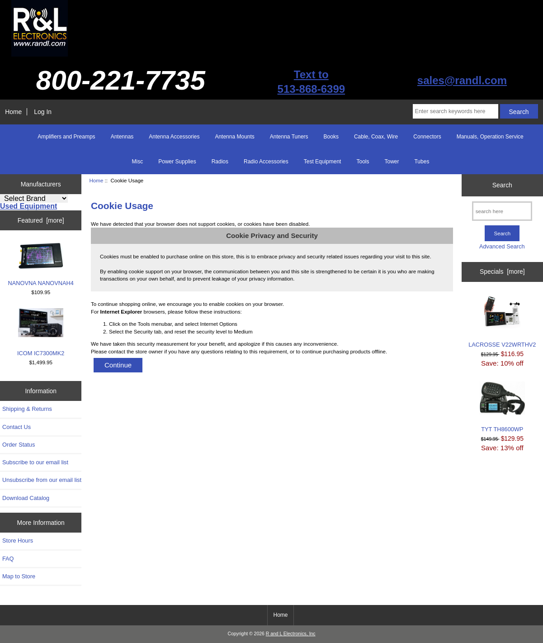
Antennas (122, 136)
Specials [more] (502, 271)
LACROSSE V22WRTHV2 (502, 321)
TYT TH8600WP (502, 406)
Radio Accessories (266, 161)
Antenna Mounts (234, 136)
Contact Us (16, 427)
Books (331, 136)
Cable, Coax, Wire (376, 136)
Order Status (18, 444)
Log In (43, 111)
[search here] (502, 211)
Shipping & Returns (27, 408)
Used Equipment (28, 206)
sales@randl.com (462, 80)
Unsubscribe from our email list (41, 479)
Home (13, 111)
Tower (391, 161)
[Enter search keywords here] (455, 111)
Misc (137, 161)
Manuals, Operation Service (490, 136)
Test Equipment (322, 161)
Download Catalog (25, 498)
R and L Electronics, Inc (291, 633)
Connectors (427, 136)
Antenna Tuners (289, 136)
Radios (220, 161)
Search (502, 185)
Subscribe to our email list (35, 462)
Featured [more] (41, 220)
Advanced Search (502, 246)
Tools (362, 161)
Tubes (421, 161)
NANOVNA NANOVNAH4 (41, 264)
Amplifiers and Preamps (66, 136)
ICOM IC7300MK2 (40, 332)
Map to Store (18, 576)
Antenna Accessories (174, 136)
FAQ (8, 558)
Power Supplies (177, 161)
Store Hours (17, 540)
